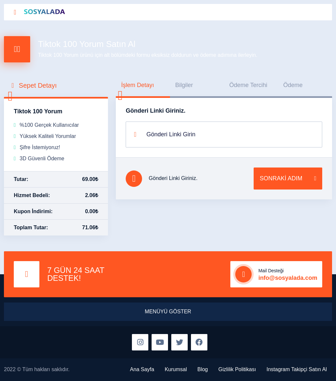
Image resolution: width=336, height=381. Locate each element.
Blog (202, 369)
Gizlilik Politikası (237, 369)
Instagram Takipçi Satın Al (296, 369)
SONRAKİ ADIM (288, 178)
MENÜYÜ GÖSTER (168, 311)
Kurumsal (176, 369)
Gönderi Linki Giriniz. (155, 111)
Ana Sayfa (142, 369)
